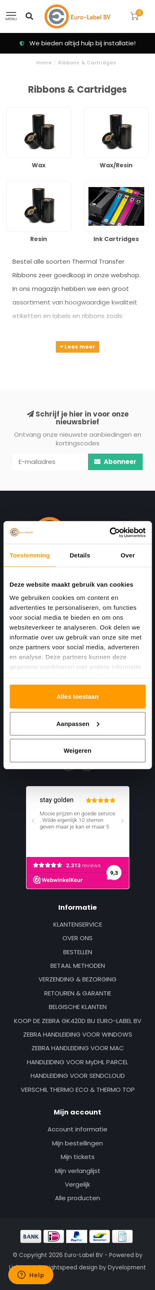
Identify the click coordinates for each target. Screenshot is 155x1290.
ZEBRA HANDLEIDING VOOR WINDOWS (77, 1034)
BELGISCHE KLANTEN (78, 1006)
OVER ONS (77, 938)
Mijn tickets (78, 1156)
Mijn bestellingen (77, 1143)
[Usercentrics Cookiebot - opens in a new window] (110, 532)
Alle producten (77, 1198)
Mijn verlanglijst (77, 1170)
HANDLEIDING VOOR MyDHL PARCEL (77, 1062)
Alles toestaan (78, 696)
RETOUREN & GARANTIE (77, 993)
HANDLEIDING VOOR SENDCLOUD (78, 1075)
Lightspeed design (72, 1267)
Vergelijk (77, 1184)
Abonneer (115, 461)
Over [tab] (128, 555)
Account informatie (77, 1129)
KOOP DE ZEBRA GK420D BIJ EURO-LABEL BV (77, 1020)
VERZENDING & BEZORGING (77, 979)
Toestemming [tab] (30, 555)
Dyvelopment (127, 1267)
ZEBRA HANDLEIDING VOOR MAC (77, 1048)
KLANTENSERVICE (77, 924)
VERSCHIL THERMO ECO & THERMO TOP (78, 1089)
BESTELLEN (77, 952)
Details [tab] (79, 555)
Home (44, 62)
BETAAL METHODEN (77, 965)
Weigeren (77, 750)
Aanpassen (77, 723)
